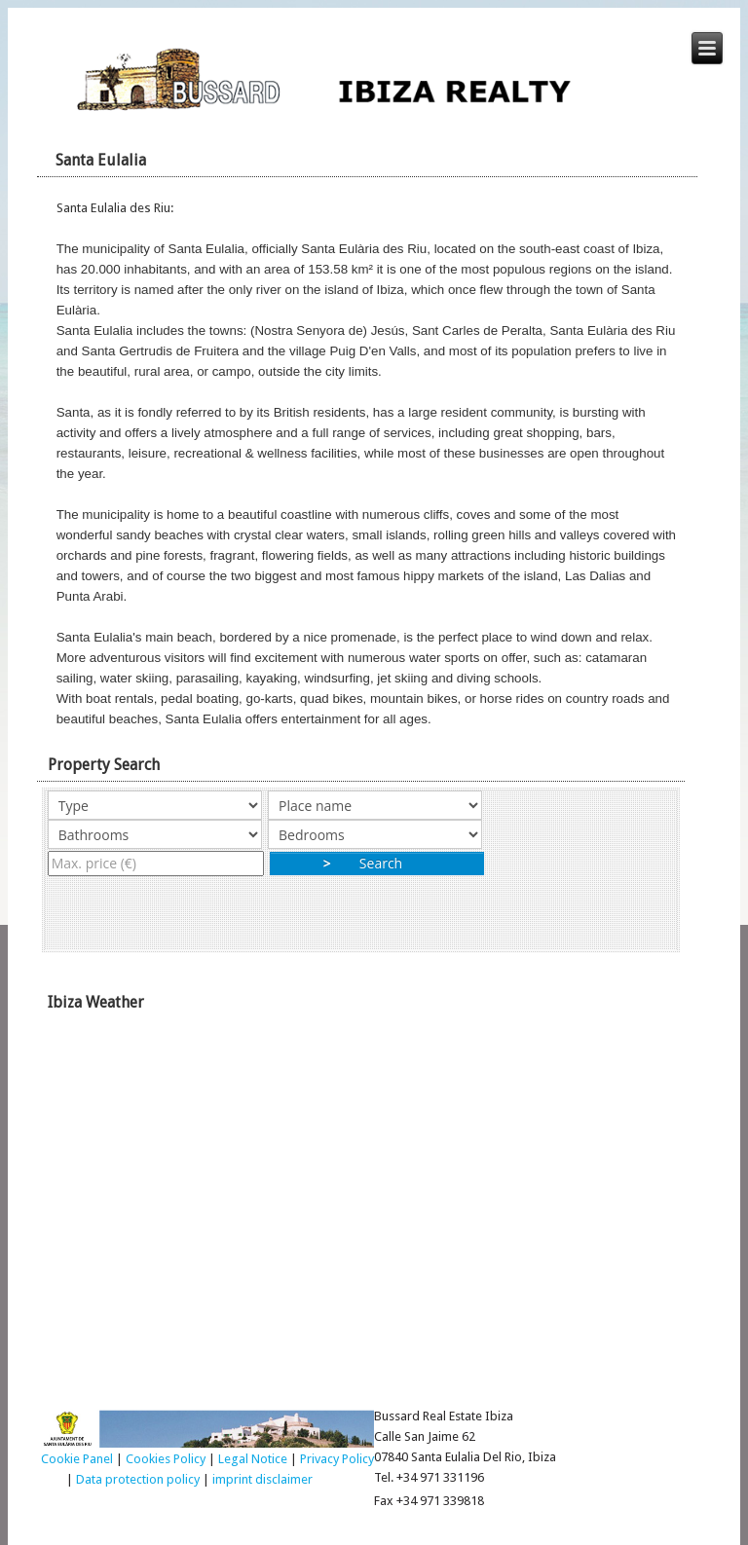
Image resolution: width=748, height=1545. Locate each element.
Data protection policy (138, 1479)
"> (155, 834)
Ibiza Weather (374, 1205)
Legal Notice (252, 1459)
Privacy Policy (337, 1459)
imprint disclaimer (262, 1479)
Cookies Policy (166, 1459)
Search (377, 863)
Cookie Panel (77, 1459)
